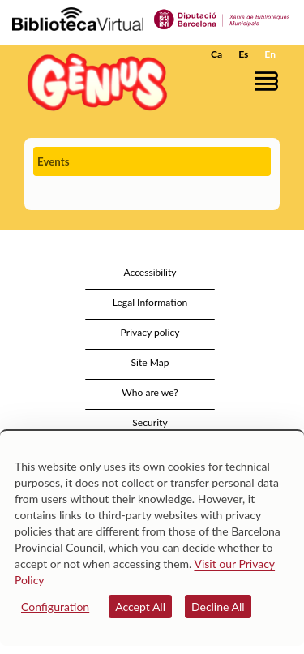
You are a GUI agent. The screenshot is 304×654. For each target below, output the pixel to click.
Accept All (140, 606)
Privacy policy (150, 332)
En (270, 54)
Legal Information (150, 302)
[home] (93, 81)
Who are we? (150, 392)
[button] (269, 80)
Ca (216, 54)
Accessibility (149, 272)
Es (243, 54)
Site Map (150, 362)
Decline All (218, 606)
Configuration (55, 606)
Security (149, 422)
